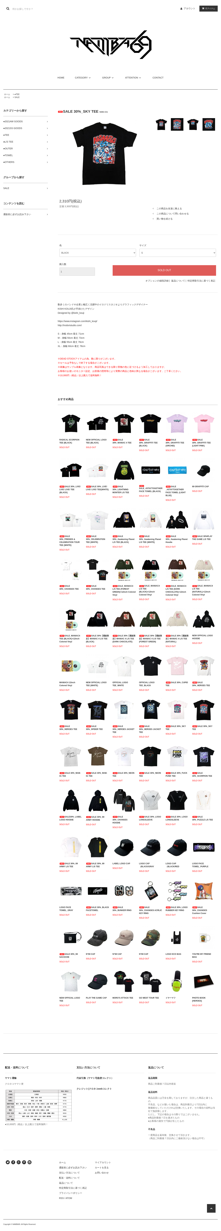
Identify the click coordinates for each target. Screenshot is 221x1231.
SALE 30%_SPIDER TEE (94, 727)
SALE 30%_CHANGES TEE (69, 587)
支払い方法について (69, 1172)
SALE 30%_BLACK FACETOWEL (97, 908)
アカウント (189, 8)
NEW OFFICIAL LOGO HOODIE (202, 637)
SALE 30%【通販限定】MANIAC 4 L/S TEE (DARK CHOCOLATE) (123, 639)
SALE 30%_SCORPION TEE (202, 774)
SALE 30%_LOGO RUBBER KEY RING (177, 908)
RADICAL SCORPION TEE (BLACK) (69, 441)
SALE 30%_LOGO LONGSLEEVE (150, 818)
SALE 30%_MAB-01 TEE (70, 774)
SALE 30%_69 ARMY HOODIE (95, 818)
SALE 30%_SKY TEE (176, 727)
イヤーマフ (170, 998)
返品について (178, 280)
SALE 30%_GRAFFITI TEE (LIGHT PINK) (201, 443)
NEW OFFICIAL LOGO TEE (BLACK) (96, 441)
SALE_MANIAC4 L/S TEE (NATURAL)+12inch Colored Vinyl (202, 590)
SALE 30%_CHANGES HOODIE (119, 820)
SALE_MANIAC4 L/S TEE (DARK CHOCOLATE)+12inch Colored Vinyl (176, 590)
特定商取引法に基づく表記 (201, 280)
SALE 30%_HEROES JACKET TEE (123, 729)
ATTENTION (133, 77)
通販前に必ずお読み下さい (73, 1167)
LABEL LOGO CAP (121, 863)
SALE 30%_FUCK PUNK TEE (176, 774)
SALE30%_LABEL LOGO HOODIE (70, 818)
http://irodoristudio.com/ (70, 325)
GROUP (108, 77)
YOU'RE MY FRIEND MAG (201, 955)
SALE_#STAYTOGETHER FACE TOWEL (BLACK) (150, 488)
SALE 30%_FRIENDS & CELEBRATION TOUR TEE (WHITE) (69, 540)
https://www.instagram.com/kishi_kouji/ (77, 321)
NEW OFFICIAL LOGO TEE (69, 999)
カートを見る (102, 1167)
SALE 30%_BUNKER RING (121, 908)
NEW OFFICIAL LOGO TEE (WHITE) (96, 684)
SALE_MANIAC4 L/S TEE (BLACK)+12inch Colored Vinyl (149, 590)
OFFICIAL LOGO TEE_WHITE (120, 684)
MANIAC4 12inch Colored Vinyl (67, 684)
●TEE (17, 94)
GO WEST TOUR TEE (149, 998)
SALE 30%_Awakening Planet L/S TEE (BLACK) (123, 539)
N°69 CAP (90, 954)
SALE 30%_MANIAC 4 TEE (121, 441)
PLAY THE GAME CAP (96, 998)
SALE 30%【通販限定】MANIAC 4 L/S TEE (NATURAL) (177, 639)
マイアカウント (103, 1162)
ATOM (69, 1198)
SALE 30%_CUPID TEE (177, 684)
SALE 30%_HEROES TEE (201, 684)
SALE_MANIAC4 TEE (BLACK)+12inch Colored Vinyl (69, 639)
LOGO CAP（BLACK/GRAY (146, 865)
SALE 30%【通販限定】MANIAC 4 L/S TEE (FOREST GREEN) (150, 639)
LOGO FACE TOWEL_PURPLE (200, 865)
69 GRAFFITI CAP (200, 486)
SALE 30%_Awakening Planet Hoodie (177, 539)
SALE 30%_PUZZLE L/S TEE (202, 818)
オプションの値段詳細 (157, 280)
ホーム (7, 94)
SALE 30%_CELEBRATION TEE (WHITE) (95, 539)
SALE (17, 97)
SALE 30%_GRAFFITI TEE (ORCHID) (175, 443)
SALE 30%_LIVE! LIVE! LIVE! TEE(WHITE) (97, 488)
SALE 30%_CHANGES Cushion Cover (199, 910)
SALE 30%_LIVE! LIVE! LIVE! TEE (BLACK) (70, 489)
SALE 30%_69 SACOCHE (68, 955)
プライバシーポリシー (70, 1193)
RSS (61, 1198)
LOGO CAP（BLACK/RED (172, 865)
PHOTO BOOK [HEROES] (199, 999)
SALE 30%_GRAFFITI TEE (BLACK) (148, 443)
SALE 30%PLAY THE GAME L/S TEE (202, 537)
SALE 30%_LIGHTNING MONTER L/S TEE (120, 489)
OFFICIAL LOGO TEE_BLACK (147, 684)
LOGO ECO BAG (173, 954)
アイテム (208, 8)
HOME (60, 77)
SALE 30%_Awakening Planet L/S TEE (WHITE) (150, 539)
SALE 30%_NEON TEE (123, 774)
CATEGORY (83, 77)
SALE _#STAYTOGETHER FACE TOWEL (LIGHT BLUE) (176, 491)
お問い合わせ (102, 1172)
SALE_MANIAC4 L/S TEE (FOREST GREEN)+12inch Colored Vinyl (124, 590)
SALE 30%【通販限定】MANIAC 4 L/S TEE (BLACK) (97, 639)
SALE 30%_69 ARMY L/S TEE (68, 865)
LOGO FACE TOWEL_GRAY (66, 908)
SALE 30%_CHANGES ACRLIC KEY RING (150, 910)
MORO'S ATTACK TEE (122, 998)
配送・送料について (69, 1177)
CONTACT (158, 77)
